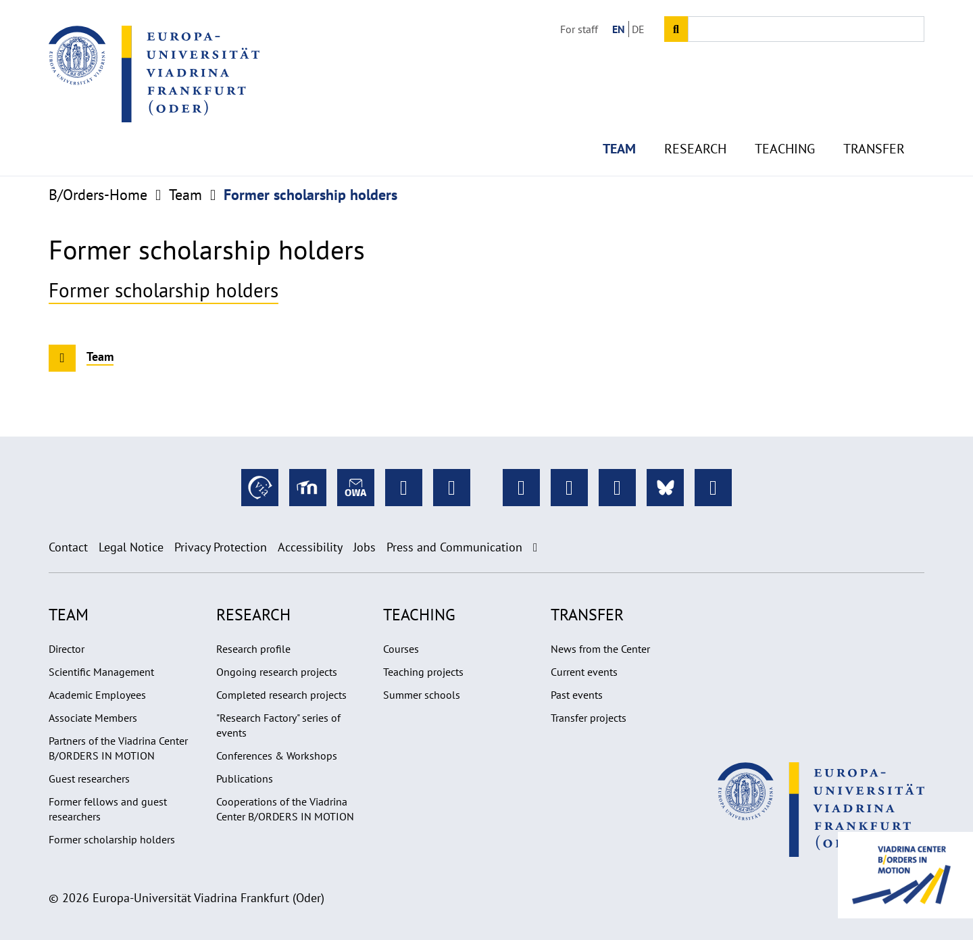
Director (66, 648)
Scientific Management (101, 671)
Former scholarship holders (163, 290)
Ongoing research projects (276, 671)
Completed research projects (281, 694)
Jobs (364, 547)
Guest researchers (89, 778)
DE (638, 29)
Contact (68, 547)
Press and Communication (454, 547)
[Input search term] (806, 29)
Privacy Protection (220, 547)
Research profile (253, 648)
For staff (579, 29)
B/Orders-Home (98, 194)
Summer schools (421, 694)
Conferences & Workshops (276, 755)
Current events (584, 671)
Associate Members (93, 717)
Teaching (785, 121)
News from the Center (600, 648)
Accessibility (310, 547)
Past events (577, 694)
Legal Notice (131, 547)
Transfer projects (588, 717)
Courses (401, 648)
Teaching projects (423, 671)
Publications (244, 778)
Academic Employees (97, 694)
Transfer (874, 121)
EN (618, 29)
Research (695, 121)
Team (619, 121)
